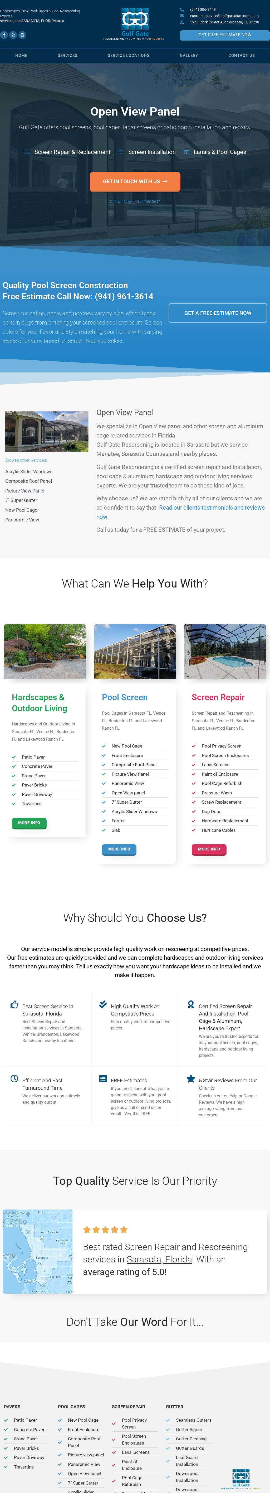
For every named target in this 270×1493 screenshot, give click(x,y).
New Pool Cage (21, 510)
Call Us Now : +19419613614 (135, 201)
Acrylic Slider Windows (28, 471)
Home (21, 55)
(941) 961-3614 (124, 296)
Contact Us (241, 55)
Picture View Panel (24, 491)
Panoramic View (22, 519)
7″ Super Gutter (21, 500)
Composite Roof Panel (28, 481)
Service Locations (129, 55)
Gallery (189, 55)
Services (67, 55)
